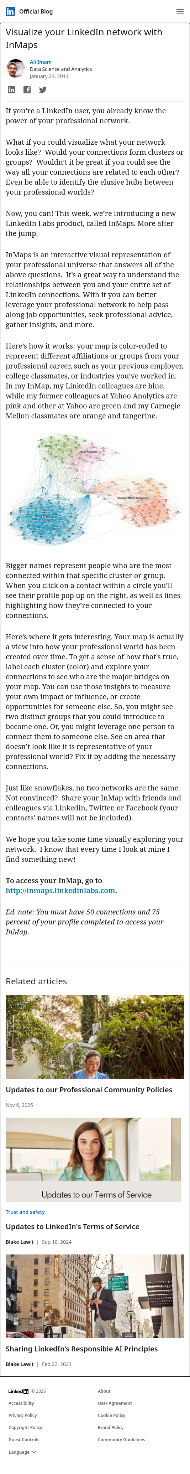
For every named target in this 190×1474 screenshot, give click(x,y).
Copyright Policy (25, 1427)
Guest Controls (24, 1440)
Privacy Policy (23, 1415)
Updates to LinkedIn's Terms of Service (72, 1226)
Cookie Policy (111, 1415)
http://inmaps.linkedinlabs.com (60, 890)
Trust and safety (25, 1211)
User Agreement (115, 1403)
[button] (11, 90)
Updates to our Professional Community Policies (89, 1089)
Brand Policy (110, 1427)
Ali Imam (41, 61)
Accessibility (21, 1403)
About (104, 1391)
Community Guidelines (121, 1440)
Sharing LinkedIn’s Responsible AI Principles (82, 1349)
